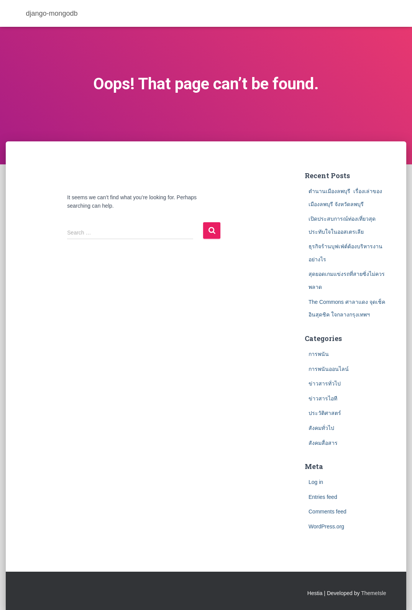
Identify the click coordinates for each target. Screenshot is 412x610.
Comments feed (327, 511)
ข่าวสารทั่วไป (325, 383)
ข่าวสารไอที (323, 398)
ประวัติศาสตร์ (325, 413)
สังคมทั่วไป (321, 428)
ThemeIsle (373, 593)
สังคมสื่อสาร (323, 443)
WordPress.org (326, 526)
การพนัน (319, 354)
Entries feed (323, 497)
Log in (316, 482)
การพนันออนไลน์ (329, 369)
